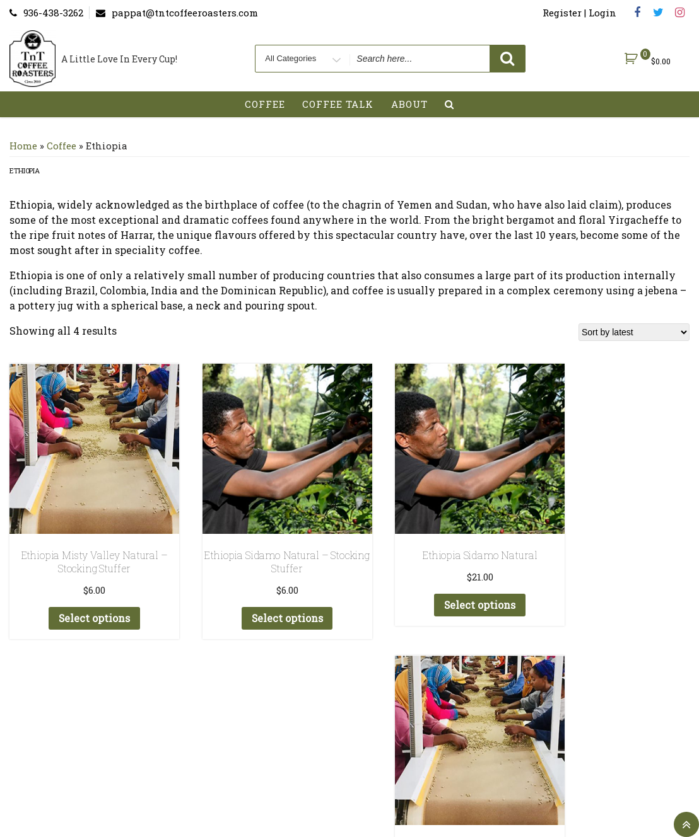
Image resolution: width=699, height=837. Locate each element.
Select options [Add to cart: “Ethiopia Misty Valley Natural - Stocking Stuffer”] (84, 598)
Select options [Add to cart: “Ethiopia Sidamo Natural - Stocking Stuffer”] (260, 598)
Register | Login (579, 12)
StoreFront (511, 745)
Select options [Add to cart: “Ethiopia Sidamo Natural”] (436, 585)
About (409, 104)
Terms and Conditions (357, 745)
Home (23, 146)
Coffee (265, 104)
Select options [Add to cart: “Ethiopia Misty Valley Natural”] (612, 585)
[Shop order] (634, 332)
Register (258, 745)
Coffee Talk (337, 104)
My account (189, 745)
